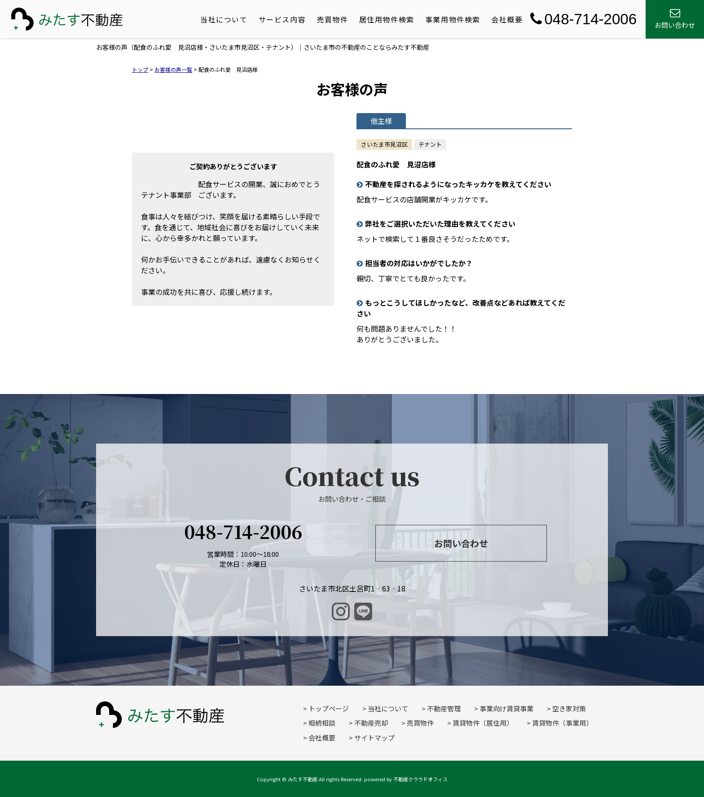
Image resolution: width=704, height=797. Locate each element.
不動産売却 (371, 722)
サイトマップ (374, 737)
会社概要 (507, 19)
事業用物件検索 (452, 19)
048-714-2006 (583, 19)
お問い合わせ (461, 543)
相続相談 (321, 722)
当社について (224, 19)
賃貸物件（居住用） (483, 722)
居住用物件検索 (386, 19)
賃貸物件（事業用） (562, 722)
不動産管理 (444, 708)
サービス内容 (282, 19)
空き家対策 (569, 708)
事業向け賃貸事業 (506, 708)
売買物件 (332, 19)
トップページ (328, 708)
